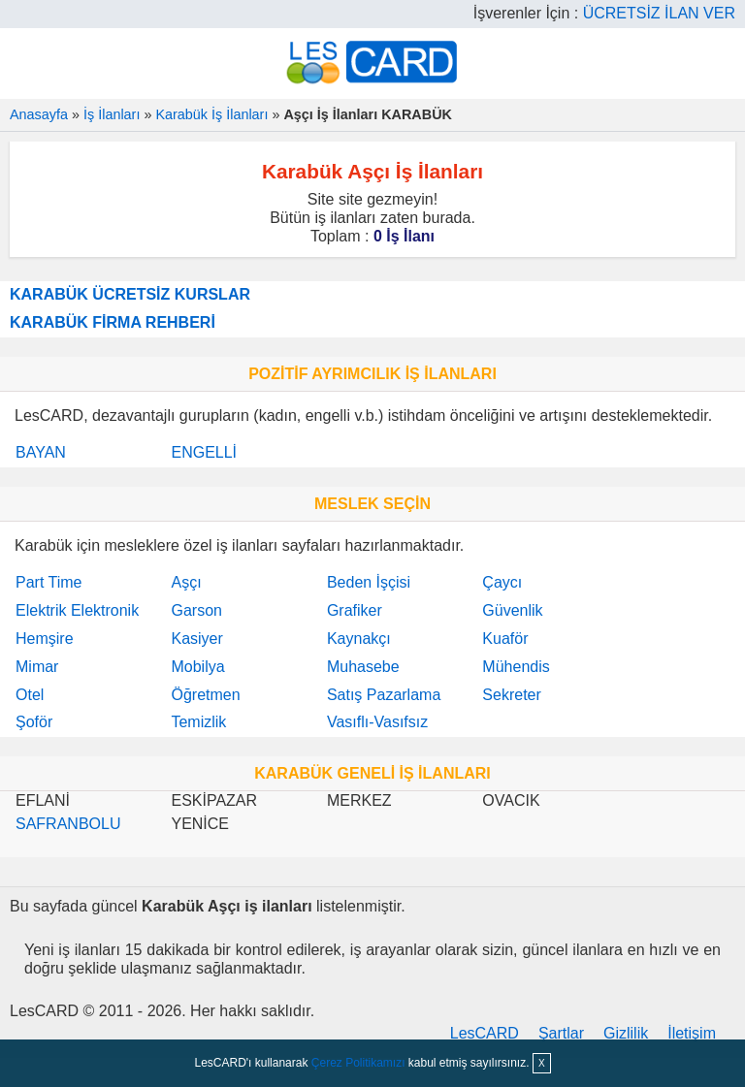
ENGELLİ (204, 452)
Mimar (37, 666)
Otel (30, 695)
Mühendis (515, 666)
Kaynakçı (359, 638)
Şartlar (561, 1033)
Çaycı (502, 582)
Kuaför (505, 638)
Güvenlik (512, 610)
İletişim (691, 1033)
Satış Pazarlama (383, 695)
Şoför (34, 722)
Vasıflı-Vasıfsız (377, 722)
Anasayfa (39, 114)
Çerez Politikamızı (358, 1063)
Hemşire (45, 638)
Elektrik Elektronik (77, 610)
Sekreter (511, 695)
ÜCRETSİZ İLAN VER (659, 13)
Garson (196, 610)
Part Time (48, 582)
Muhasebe (363, 666)
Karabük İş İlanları (211, 114)
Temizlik (198, 722)
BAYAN (41, 452)
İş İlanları (111, 114)
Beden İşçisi (368, 582)
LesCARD (484, 1033)
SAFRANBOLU (68, 823)
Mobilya (197, 666)
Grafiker (354, 610)
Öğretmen (205, 695)
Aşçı (186, 582)
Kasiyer (196, 638)
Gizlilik (625, 1033)
